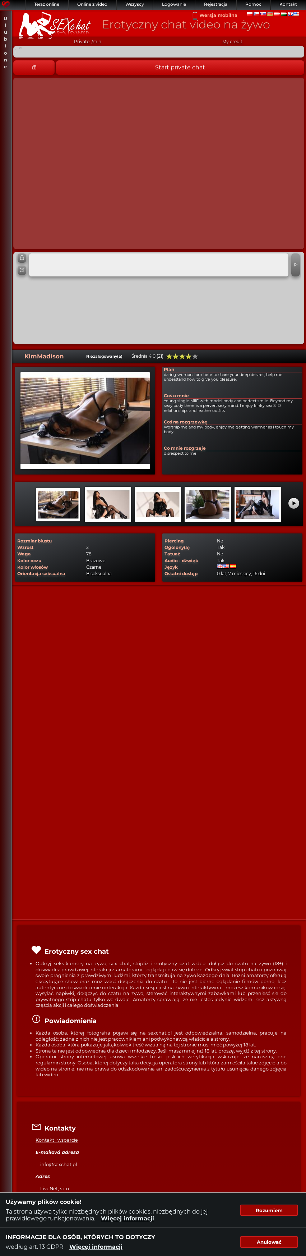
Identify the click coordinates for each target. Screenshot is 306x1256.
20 (169, 356)
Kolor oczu (29, 560)
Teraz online (46, 4)
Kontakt (288, 4)
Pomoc (253, 4)
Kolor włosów (32, 567)
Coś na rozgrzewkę (185, 422)
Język (171, 567)
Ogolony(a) (177, 547)
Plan (169, 369)
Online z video (92, 4)
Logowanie (174, 4)
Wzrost (25, 547)
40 (175, 356)
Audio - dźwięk (181, 560)
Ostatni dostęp (181, 573)
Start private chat (180, 67)
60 (182, 356)
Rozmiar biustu (34, 541)
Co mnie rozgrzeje (185, 448)
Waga (24, 553)
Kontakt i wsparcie (57, 1140)
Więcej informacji (127, 1218)
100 (195, 356)
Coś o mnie (176, 395)
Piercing (174, 541)
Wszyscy (134, 4)
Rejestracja (215, 4)
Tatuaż (172, 553)
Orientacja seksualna (41, 573)
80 (188, 356)
